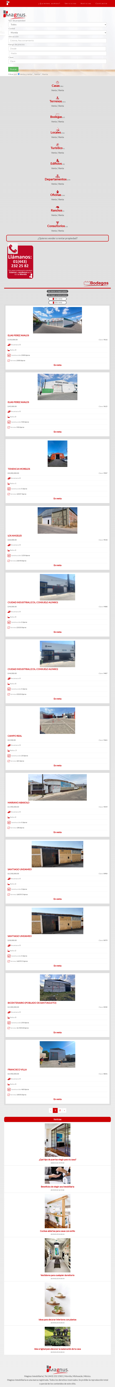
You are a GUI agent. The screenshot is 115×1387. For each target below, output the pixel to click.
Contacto (102, 3)
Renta (61, 90)
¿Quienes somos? (49, 3)
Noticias (86, 3)
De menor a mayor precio (57, 291)
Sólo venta (57, 299)
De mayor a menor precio (57, 295)
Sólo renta (57, 303)
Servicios (71, 3)
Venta (54, 90)
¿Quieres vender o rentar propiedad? (58, 238)
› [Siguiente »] (64, 1110)
